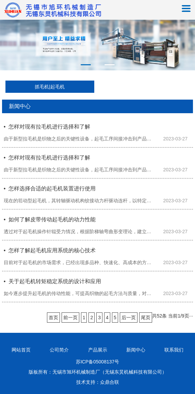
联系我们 (173, 350)
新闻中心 (135, 350)
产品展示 (97, 350)
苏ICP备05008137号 (97, 361)
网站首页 (21, 350)
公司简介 (59, 350)
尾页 (145, 317)
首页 (53, 317)
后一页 (128, 317)
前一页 (70, 317)
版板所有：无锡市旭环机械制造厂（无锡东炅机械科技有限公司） (98, 372)
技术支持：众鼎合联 (97, 382)
